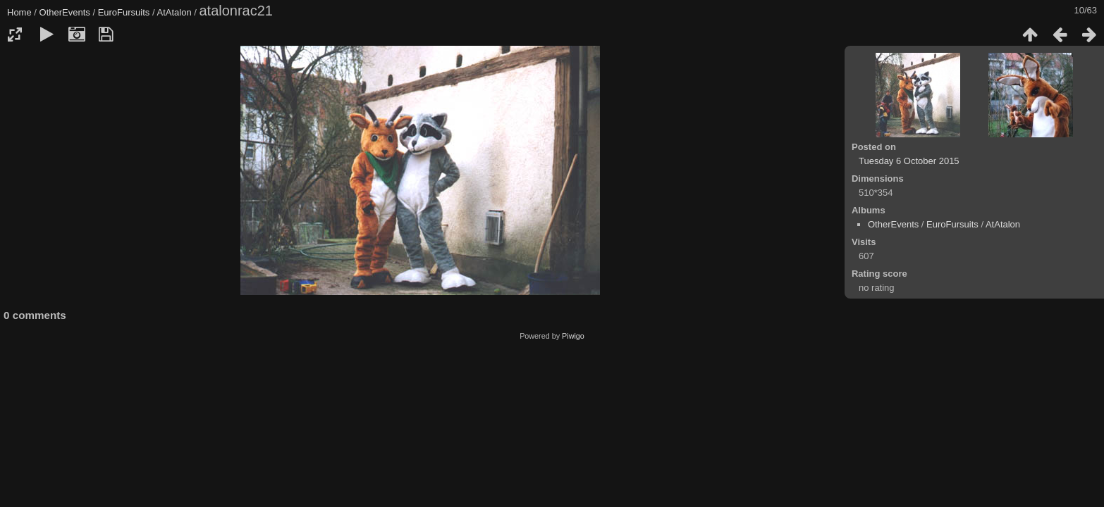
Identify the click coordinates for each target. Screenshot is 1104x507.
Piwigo (573, 336)
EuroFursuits (124, 12)
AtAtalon (174, 12)
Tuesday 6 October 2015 (909, 161)
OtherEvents (64, 12)
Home (19, 12)
